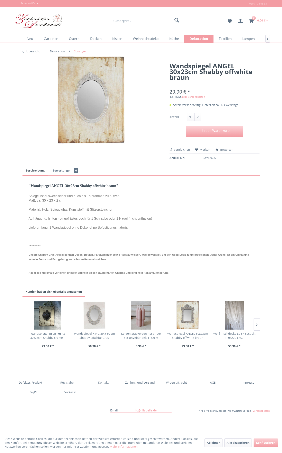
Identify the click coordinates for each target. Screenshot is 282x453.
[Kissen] (117, 39)
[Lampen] (248, 39)
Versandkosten (261, 410)
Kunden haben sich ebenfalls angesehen (54, 292)
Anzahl (174, 117)
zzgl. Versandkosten (193, 96)
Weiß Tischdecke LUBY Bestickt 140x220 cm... (234, 336)
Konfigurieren (265, 443)
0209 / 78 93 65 (258, 3)
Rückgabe (67, 382)
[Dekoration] (198, 39)
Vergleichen (180, 149)
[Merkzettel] (228, 21)
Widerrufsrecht (176, 382)
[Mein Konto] (240, 21)
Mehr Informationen (124, 446)
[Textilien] (225, 39)
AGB (213, 382)
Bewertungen (65, 170)
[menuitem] (147, 21)
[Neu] (29, 39)
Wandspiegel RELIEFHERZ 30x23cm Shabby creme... (47, 336)
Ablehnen (213, 443)
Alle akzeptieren (238, 443)
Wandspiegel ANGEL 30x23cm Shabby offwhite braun (187, 336)
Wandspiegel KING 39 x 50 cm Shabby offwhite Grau (94, 336)
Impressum (249, 382)
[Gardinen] (51, 39)
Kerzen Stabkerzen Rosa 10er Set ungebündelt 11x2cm (141, 336)
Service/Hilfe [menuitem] (25, 4)
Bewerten (224, 149)
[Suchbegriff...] (147, 21)
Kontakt (103, 382)
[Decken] (96, 39)
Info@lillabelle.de (145, 410)
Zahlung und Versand (140, 382)
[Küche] (174, 39)
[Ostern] (74, 39)
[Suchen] (177, 21)
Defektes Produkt (30, 382)
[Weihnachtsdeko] (146, 39)
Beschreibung (35, 170)
